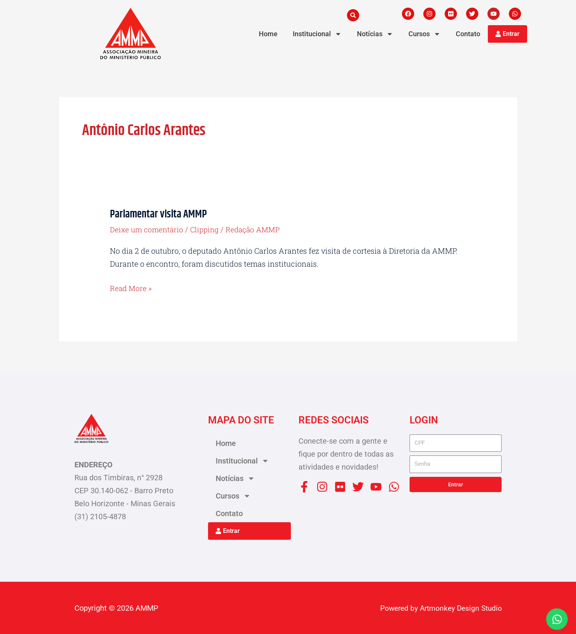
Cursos (424, 34)
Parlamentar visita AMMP (162, 214)
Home (268, 34)
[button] (353, 15)
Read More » (131, 287)
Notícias (375, 34)
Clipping (208, 229)
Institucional (317, 34)
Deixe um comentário (148, 229)
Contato (468, 34)
